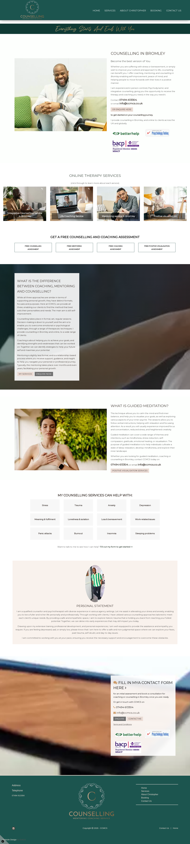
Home (96, 10)
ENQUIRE (119, 719)
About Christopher (133, 10)
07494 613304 (18, 795)
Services (109, 10)
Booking (156, 10)
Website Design (9, 839)
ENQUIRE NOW (43, 374)
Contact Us (173, 10)
